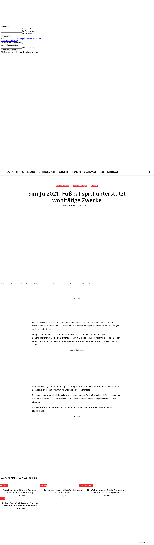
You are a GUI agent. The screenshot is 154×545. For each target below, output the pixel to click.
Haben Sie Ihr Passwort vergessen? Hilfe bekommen (21, 38)
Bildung (43, 485)
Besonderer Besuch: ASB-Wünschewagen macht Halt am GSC (63, 491)
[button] (150, 172)
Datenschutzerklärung (9, 41)
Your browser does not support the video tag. (114, 428)
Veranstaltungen (80, 186)
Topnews (94, 186)
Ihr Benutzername (29, 31)
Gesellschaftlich (62, 186)
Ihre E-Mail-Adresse (30, 47)
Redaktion (71, 206)
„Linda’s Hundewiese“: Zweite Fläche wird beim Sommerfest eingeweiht (105, 491)
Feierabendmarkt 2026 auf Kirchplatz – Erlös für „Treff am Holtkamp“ (20, 491)
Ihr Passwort (27, 34)
